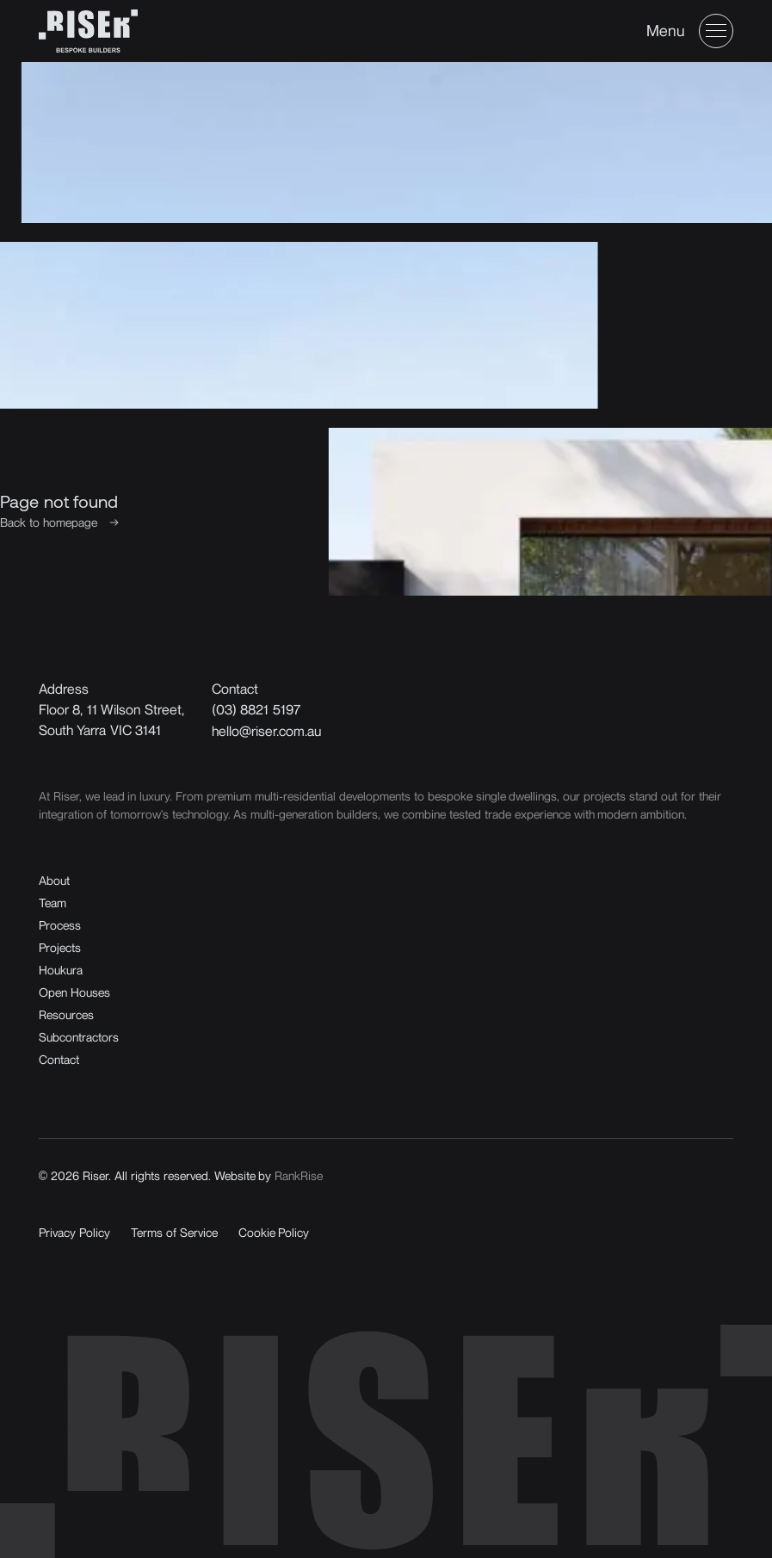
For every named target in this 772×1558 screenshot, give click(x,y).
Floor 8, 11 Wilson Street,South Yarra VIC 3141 (111, 720)
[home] (88, 31)
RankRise (299, 1175)
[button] (689, 31)
